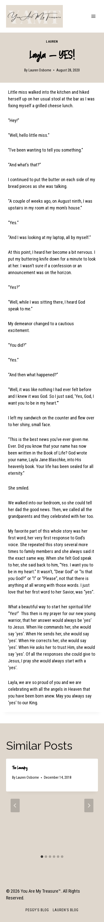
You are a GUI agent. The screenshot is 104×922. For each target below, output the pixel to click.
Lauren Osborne (40, 70)
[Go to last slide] (15, 805)
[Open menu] (93, 16)
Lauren (52, 41)
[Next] (88, 805)
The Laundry (20, 767)
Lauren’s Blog (66, 910)
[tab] (42, 856)
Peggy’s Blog (37, 910)
